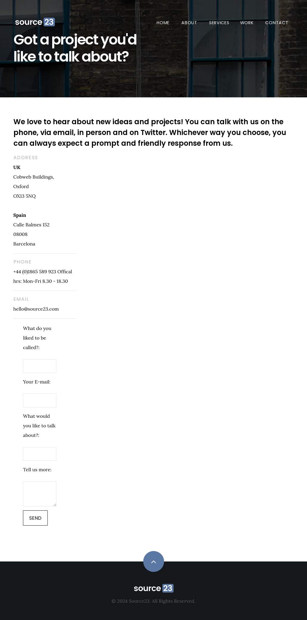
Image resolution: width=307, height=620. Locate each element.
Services (219, 23)
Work (247, 23)
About (189, 23)
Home (163, 23)
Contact (276, 23)
